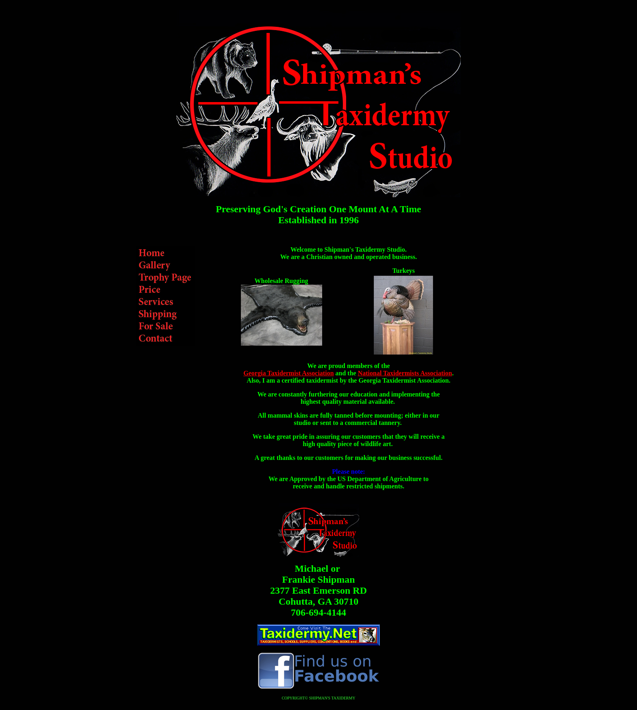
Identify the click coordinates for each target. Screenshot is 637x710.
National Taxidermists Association (405, 373)
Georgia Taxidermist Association (288, 373)
